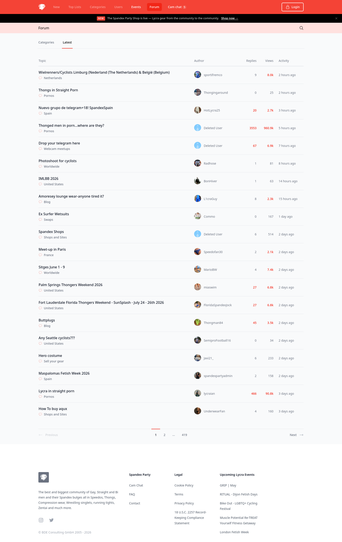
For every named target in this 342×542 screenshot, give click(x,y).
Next (297, 435)
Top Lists (74, 7)
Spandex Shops (51, 231)
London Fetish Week (234, 532)
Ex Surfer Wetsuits (54, 214)
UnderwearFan (214, 411)
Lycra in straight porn (56, 391)
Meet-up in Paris (52, 249)
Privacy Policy (184, 503)
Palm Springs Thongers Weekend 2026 (71, 284)
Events (136, 7)
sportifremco (213, 75)
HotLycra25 (212, 110)
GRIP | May (228, 485)
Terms (178, 494)
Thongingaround (216, 92)
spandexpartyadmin (218, 376)
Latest (67, 42)
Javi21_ (209, 358)
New (56, 7)
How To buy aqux (53, 408)
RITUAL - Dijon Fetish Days (238, 494)
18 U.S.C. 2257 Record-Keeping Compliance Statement (190, 517)
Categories (98, 7)
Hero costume (50, 355)
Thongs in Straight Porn (58, 90)
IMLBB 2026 (48, 178)
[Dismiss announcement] (336, 18)
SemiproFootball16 (217, 340)
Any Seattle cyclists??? (57, 337)
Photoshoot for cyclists (58, 160)
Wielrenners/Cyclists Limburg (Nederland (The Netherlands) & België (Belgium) (104, 72)
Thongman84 (213, 323)
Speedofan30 (213, 252)
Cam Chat (136, 485)
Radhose (210, 163)
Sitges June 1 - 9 (52, 267)
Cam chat (177, 7)
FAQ (132, 494)
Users (118, 7)
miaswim (210, 287)
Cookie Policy (183, 485)
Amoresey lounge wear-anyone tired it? (71, 196)
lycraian (209, 393)
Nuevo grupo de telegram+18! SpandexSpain (76, 107)
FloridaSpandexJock (218, 305)
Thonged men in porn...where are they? (71, 125)
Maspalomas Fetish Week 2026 (64, 373)
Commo (209, 216)
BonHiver (210, 181)
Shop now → (229, 18)
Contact (134, 503)
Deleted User (213, 128)
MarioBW (210, 270)
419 (184, 435)
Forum (154, 7)
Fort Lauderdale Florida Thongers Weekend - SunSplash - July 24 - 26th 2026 (101, 302)
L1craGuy (210, 199)
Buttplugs (47, 320)
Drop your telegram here (59, 143)
